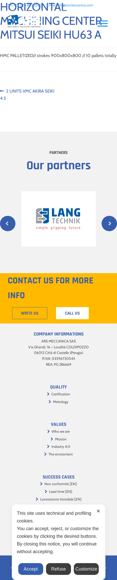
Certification (60, 394)
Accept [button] (31, 569)
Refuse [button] (58, 569)
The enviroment (61, 454)
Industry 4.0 (60, 446)
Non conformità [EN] (60, 484)
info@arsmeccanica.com (75, 5)
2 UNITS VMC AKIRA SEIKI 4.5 (27, 94)
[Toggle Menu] (102, 23)
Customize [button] (86, 569)
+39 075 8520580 (27, 5)
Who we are (61, 431)
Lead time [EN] (60, 491)
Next (109, 223)
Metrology (60, 401)
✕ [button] (98, 511)
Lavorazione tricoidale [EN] (61, 499)
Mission (61, 439)
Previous (7, 223)
